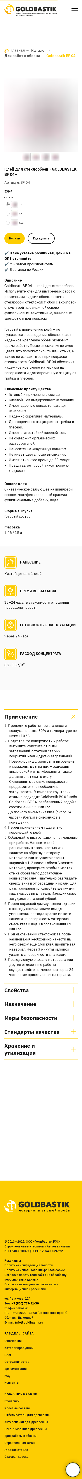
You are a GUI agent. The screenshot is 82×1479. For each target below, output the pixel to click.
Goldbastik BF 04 (23, 802)
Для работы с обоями (20, 1436)
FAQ (7, 1376)
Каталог (38, 50)
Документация (15, 1369)
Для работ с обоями (22, 56)
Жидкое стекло (16, 1450)
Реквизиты (12, 1261)
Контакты (11, 1382)
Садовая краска (16, 1457)
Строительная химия (19, 1443)
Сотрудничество (16, 1362)
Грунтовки (11, 1401)
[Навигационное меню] (75, 10)
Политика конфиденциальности (28, 1265)
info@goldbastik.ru (29, 1322)
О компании (13, 1341)
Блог (7, 1355)
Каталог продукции (18, 1348)
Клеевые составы (17, 1408)
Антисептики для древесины (26, 1422)
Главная (14, 50)
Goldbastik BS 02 (54, 797)
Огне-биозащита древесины (25, 1429)
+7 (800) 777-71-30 (25, 1303)
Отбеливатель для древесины (27, 1415)
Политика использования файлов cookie (34, 1270)
